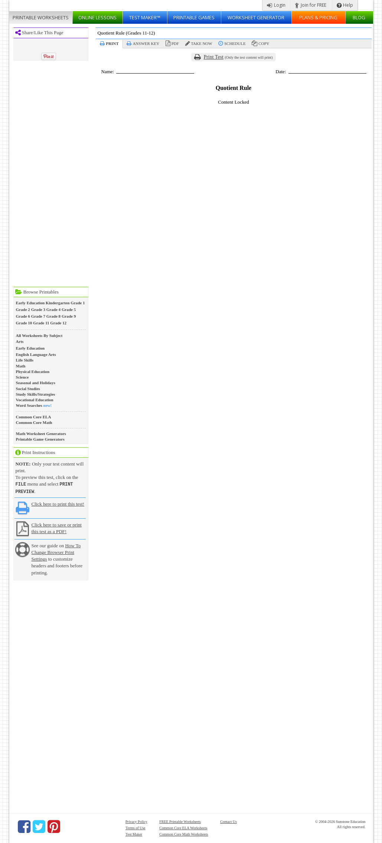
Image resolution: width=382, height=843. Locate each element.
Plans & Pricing (318, 17)
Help (345, 5)
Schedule (234, 43)
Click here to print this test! (58, 503)
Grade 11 (41, 323)
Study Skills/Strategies (35, 394)
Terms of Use (135, 827)
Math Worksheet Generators (41, 433)
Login (276, 5)
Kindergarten (57, 303)
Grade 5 (69, 309)
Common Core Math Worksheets (183, 833)
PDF (175, 43)
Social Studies (28, 388)
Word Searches (29, 405)
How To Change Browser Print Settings (56, 551)
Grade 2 (23, 309)
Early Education (30, 303)
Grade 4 (53, 309)
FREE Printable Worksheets (180, 821)
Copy (263, 43)
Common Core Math (34, 422)
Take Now (201, 43)
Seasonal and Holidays (35, 382)
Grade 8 (53, 316)
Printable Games (194, 17)
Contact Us (228, 821)
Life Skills (25, 360)
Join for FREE (310, 5)
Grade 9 (69, 316)
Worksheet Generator (256, 17)
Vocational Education (34, 400)
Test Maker (133, 833)
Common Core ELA (33, 417)
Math (21, 366)
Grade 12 (58, 323)
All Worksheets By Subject (39, 335)
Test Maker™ (144, 17)
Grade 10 (24, 323)
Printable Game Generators (40, 439)
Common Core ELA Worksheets (183, 827)
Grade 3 (38, 309)
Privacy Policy (136, 821)
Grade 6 (23, 316)
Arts (20, 341)
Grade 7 (38, 316)
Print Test (213, 57)
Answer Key (146, 43)
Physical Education (33, 371)
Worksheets (41, 17)
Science (22, 377)
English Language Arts (36, 354)
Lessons (97, 17)
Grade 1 (78, 303)
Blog (359, 17)
